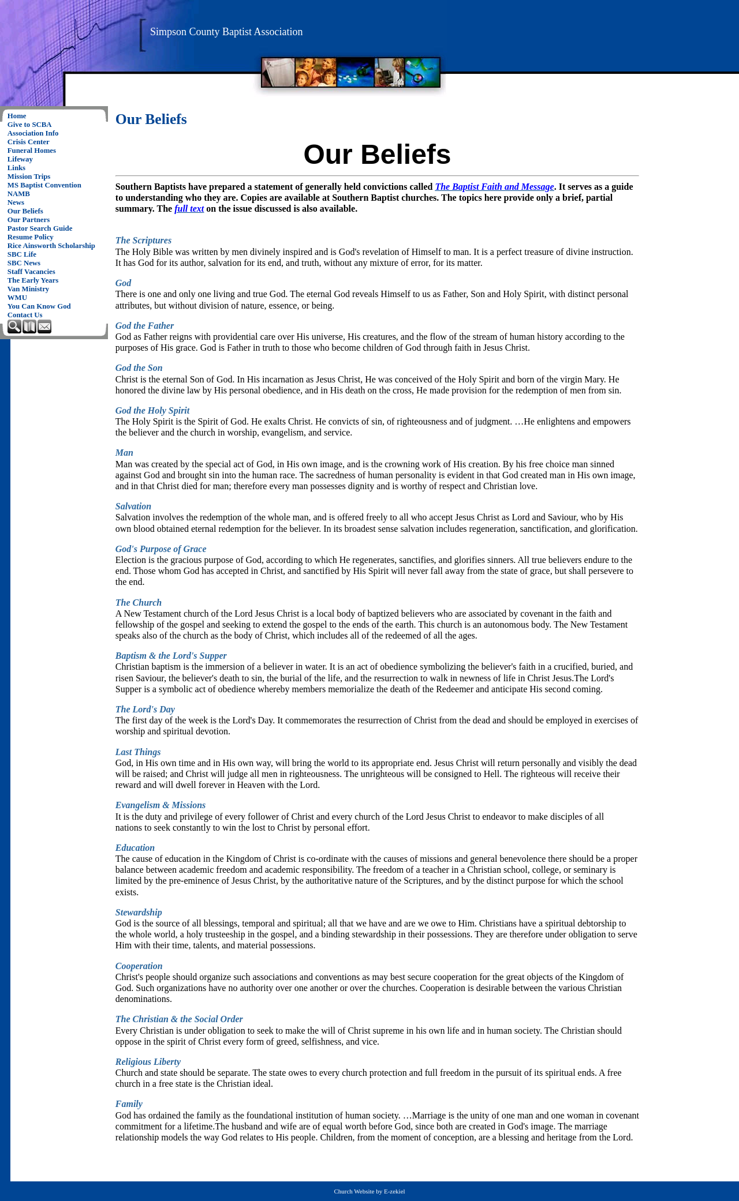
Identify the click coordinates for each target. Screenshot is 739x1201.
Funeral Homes (32, 151)
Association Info (33, 133)
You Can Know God (39, 306)
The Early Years (33, 280)
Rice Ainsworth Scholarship (51, 246)
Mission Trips (29, 176)
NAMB (19, 194)
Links (16, 168)
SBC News (24, 263)
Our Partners (29, 220)
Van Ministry (28, 289)
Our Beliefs (25, 211)
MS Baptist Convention (44, 185)
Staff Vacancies (31, 272)
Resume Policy (31, 237)
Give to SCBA (30, 125)
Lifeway (20, 159)
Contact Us (25, 315)
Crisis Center (29, 142)
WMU (17, 298)
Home (17, 116)
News (16, 202)
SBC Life (22, 254)
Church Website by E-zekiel (369, 1191)
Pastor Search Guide (40, 228)
